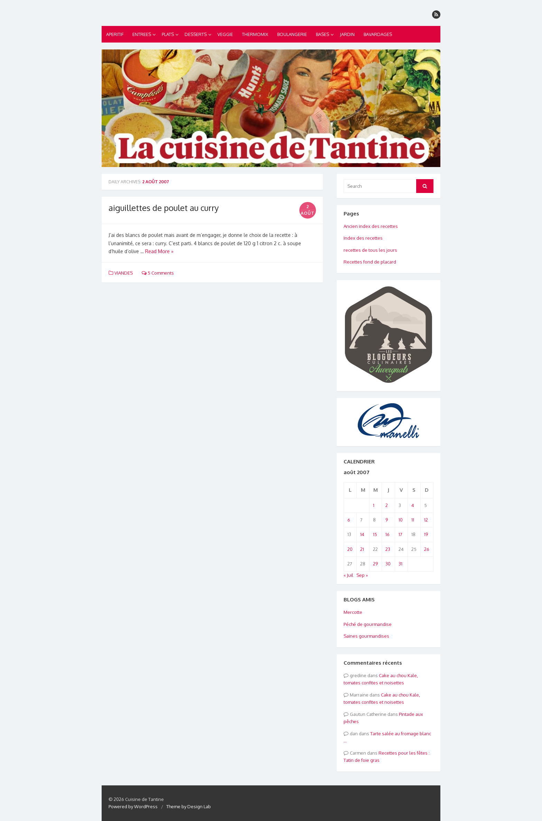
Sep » (362, 575)
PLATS (168, 34)
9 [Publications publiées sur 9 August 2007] (386, 520)
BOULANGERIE (292, 34)
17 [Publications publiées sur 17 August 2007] (400, 534)
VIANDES (123, 273)
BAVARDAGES (378, 34)
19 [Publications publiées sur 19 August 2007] (426, 534)
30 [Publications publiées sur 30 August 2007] (388, 563)
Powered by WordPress (133, 806)
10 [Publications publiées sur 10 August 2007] (401, 520)
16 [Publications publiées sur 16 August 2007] (387, 534)
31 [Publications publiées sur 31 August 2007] (400, 563)
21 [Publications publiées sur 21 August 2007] (362, 549)
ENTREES (141, 34)
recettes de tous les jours (370, 250)
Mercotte (353, 612)
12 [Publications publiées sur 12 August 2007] (426, 520)
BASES (322, 34)
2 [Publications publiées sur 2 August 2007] (386, 505)
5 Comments (158, 273)
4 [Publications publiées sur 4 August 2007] (412, 505)
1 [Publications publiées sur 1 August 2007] (373, 505)
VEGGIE (225, 34)
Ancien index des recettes (371, 226)
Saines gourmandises (366, 636)
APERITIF (114, 34)
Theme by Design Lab (188, 806)
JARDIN (347, 34)
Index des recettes (363, 238)
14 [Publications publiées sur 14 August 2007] (362, 534)
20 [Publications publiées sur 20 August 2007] (350, 549)
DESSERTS (196, 34)
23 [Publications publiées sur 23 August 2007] (387, 549)
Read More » (159, 251)
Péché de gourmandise (368, 624)
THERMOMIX (255, 34)
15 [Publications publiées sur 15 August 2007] (375, 534)
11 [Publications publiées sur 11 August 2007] (412, 520)
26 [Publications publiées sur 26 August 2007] (426, 549)
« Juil (348, 575)
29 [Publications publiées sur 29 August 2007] (375, 563)
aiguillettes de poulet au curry (164, 207)
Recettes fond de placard (370, 262)
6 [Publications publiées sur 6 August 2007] (348, 520)
